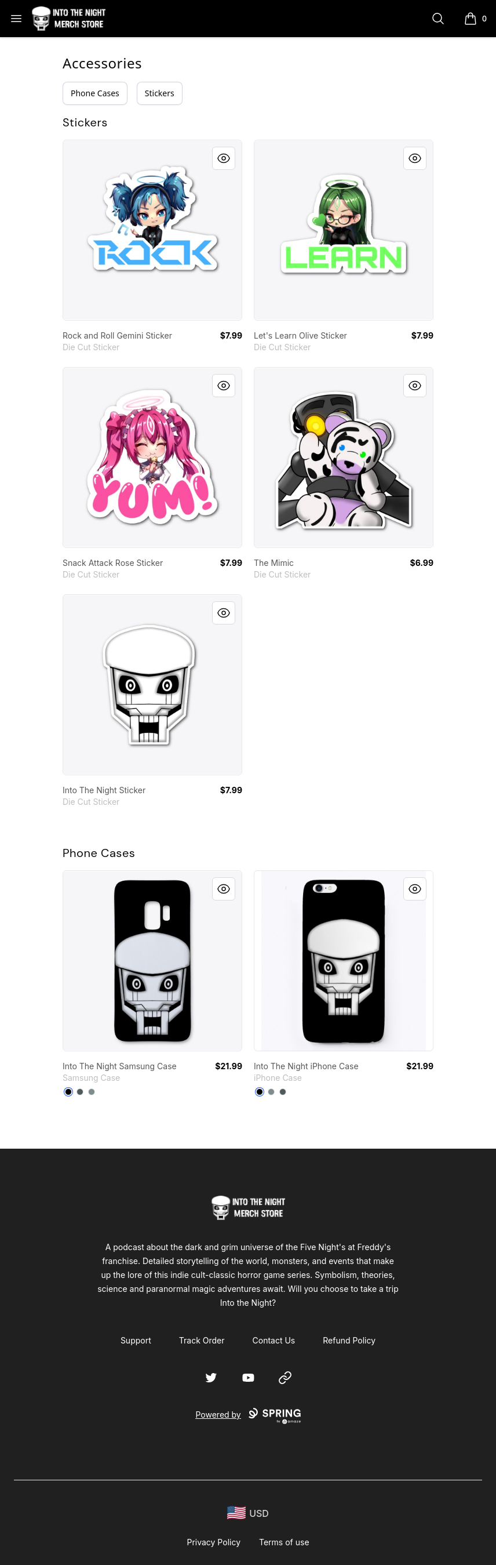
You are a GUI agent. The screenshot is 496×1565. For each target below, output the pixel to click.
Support (136, 1340)
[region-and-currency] (248, 1513)
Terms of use (284, 1542)
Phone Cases (95, 93)
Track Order (202, 1340)
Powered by (247, 1416)
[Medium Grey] (91, 1091)
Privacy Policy (213, 1542)
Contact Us (274, 1340)
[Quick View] (223, 158)
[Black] (68, 1091)
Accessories (102, 62)
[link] (152, 230)
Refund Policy (349, 1340)
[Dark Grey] (79, 1091)
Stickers (159, 93)
